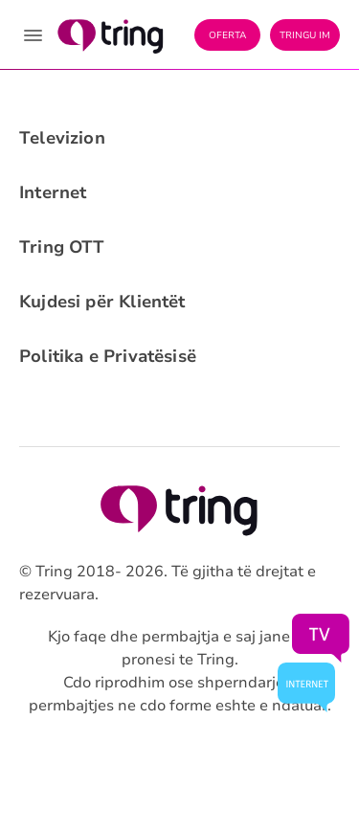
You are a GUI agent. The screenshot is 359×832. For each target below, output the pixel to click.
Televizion (62, 137)
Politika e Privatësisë (107, 356)
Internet (52, 192)
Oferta (227, 35)
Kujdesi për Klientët (102, 301)
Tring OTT (62, 247)
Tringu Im (305, 35)
